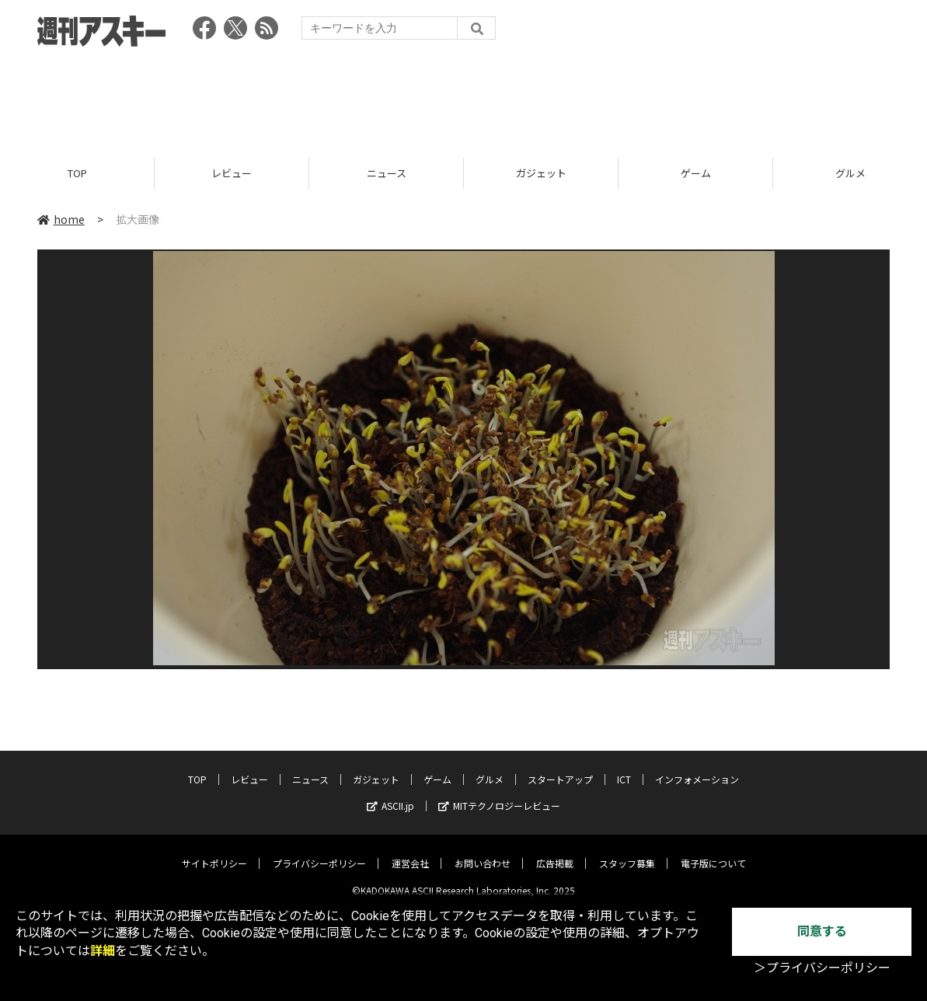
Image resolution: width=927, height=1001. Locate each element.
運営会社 (410, 851)
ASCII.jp (390, 793)
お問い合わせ (483, 851)
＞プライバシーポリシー (822, 968)
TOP (77, 173)
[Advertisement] (464, 97)
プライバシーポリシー (319, 851)
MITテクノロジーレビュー (499, 793)
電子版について (713, 851)
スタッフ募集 (627, 851)
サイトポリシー (214, 851)
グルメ (490, 767)
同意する (822, 931)
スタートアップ (560, 767)
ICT (624, 767)
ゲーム (696, 173)
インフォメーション (697, 767)
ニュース (386, 173)
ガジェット (541, 173)
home (61, 219)
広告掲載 (554, 851)
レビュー (231, 173)
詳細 (102, 950)
